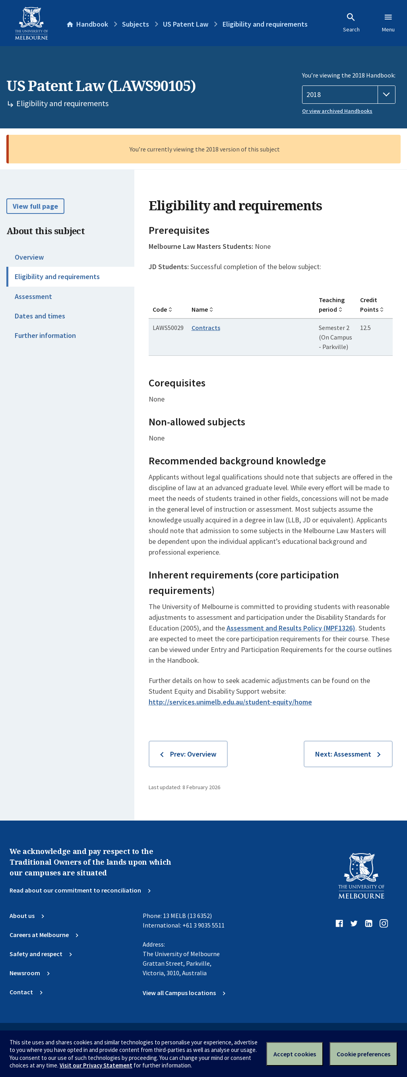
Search (351, 22)
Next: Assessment (343, 754)
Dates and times (40, 315)
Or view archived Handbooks (337, 110)
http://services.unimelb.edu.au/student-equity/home (230, 701)
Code (160, 309)
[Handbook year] (348, 94)
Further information (45, 335)
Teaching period (332, 304)
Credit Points (369, 304)
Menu (388, 22)
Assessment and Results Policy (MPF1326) (291, 628)
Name (200, 309)
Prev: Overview (193, 754)
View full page (35, 206)
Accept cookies (294, 1054)
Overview (29, 257)
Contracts (206, 328)
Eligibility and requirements (57, 276)
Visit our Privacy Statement (96, 1065)
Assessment (33, 296)
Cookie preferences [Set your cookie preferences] (363, 1054)
